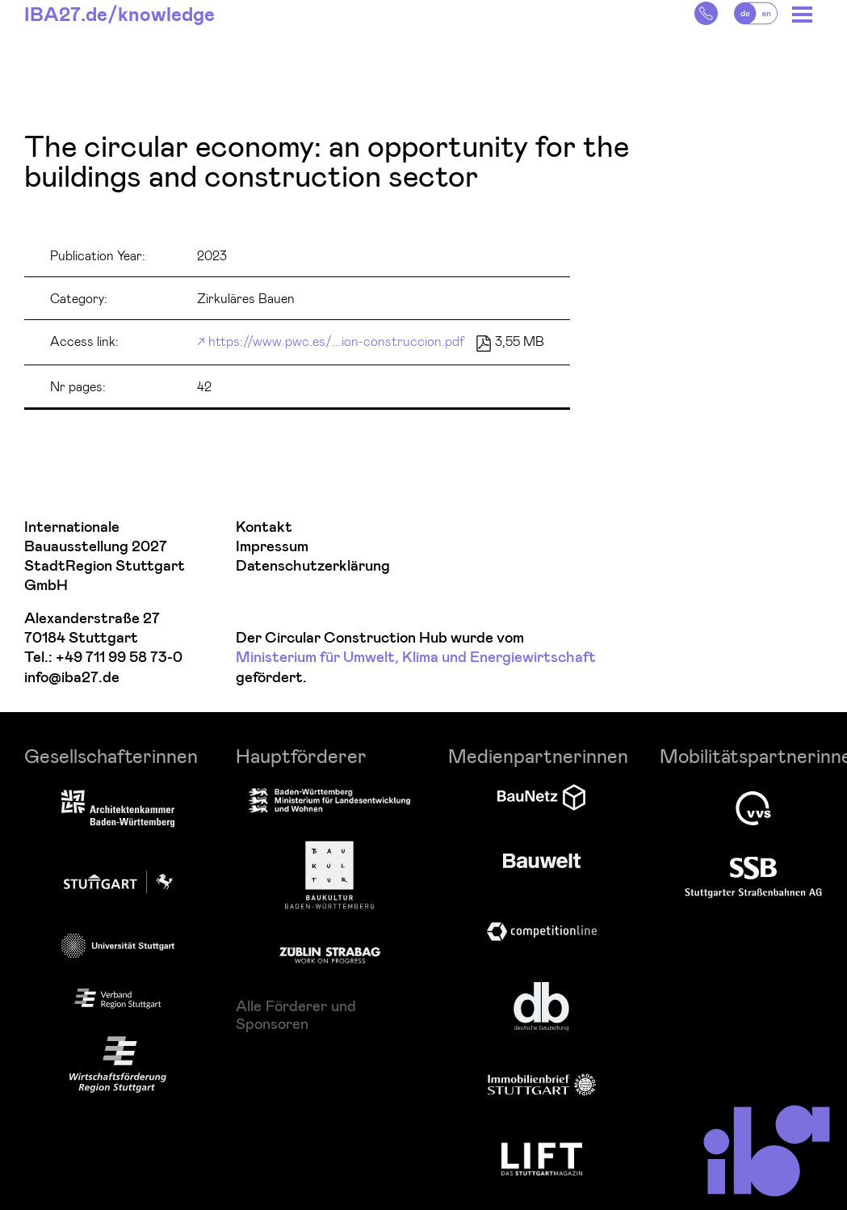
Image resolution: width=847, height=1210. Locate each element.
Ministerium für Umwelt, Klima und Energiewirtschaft (416, 657)
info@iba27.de (72, 677)
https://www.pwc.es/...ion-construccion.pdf (336, 340)
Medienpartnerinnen (538, 755)
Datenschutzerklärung (313, 566)
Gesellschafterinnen (111, 755)
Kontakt (264, 527)
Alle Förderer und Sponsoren (296, 1014)
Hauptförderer (301, 755)
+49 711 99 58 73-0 (119, 657)
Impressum (272, 546)
